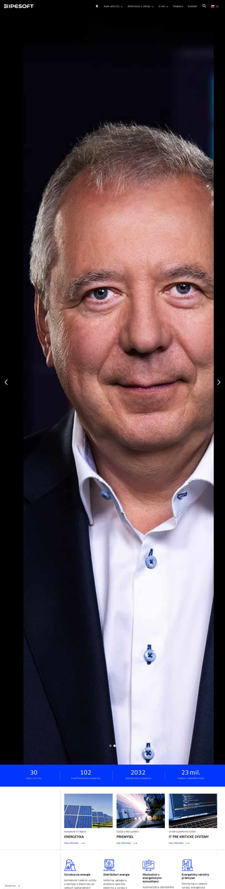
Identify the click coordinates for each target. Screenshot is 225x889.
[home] (50, 6)
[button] (113, 7)
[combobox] (12, 886)
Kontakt (192, 6)
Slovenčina (10, 886)
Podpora (178, 6)
